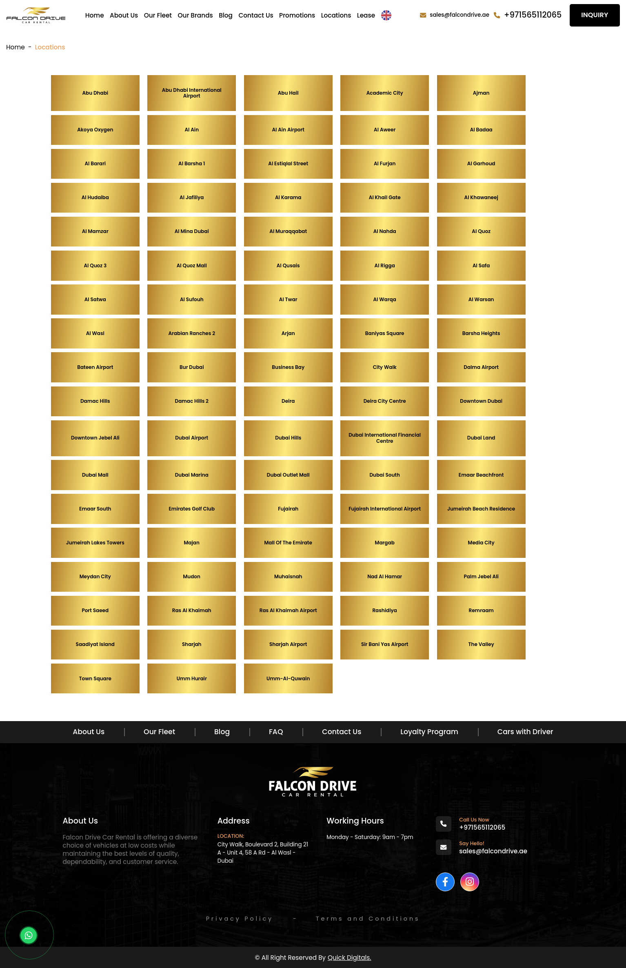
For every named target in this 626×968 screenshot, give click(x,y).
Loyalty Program (429, 732)
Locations (336, 15)
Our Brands (195, 15)
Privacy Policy (239, 919)
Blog (226, 15)
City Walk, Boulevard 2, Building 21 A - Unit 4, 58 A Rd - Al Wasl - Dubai (263, 853)
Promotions (297, 15)
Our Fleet (158, 15)
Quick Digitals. (349, 957)
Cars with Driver (525, 732)
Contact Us (255, 15)
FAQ (276, 732)
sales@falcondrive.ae (459, 15)
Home (94, 15)
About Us (124, 15)
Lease (366, 15)
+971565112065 (533, 14)
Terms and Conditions (368, 919)
